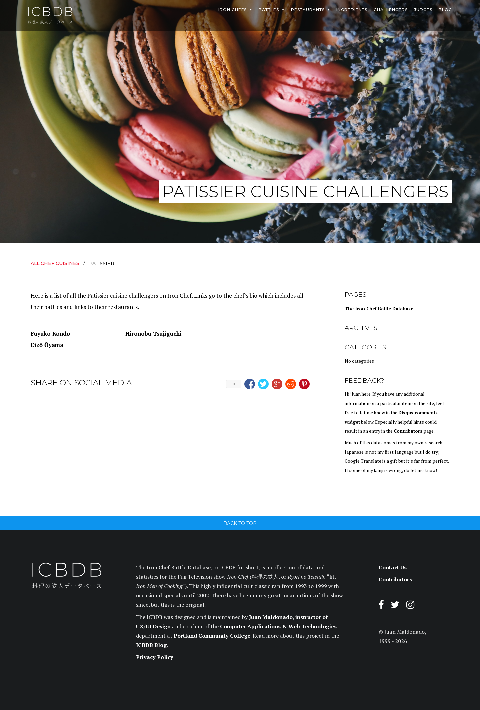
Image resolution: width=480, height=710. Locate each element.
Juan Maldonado (271, 617)
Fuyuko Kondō (50, 333)
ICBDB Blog (151, 645)
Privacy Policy (154, 657)
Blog (445, 10)
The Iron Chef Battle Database (379, 309)
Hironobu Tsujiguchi (153, 333)
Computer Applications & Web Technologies (278, 626)
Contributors (408, 431)
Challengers (391, 10)
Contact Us (393, 567)
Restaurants (308, 10)
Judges (423, 10)
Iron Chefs (232, 10)
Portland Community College (212, 635)
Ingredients (351, 10)
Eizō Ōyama (47, 345)
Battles (269, 10)
